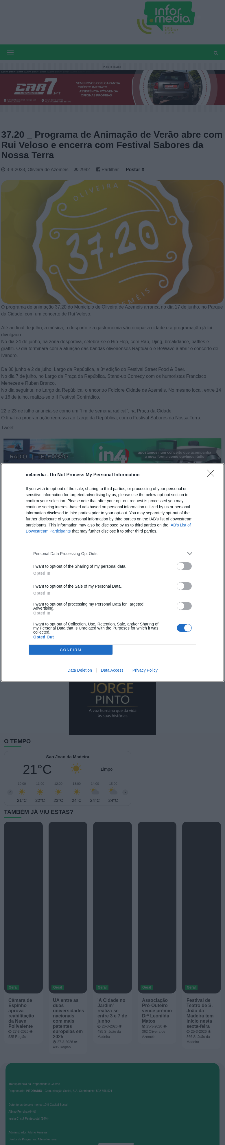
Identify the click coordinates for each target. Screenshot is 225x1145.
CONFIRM (71, 650)
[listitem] (112, 553)
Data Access (112, 670)
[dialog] (112, 572)
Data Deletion (79, 670)
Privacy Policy (145, 670)
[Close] (212, 475)
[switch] (184, 566)
